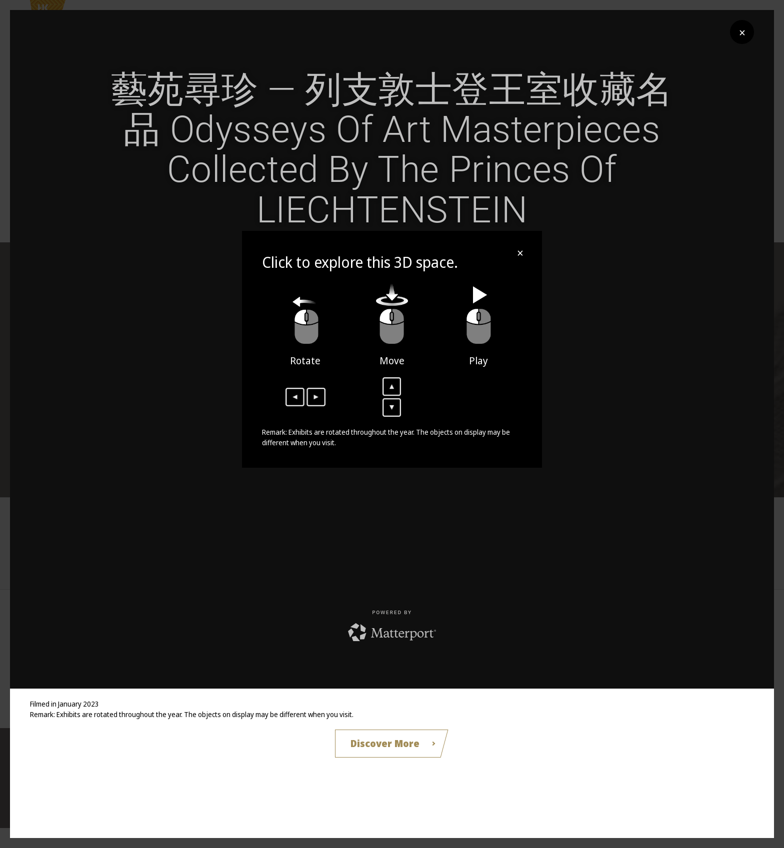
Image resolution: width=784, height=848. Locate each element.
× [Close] (742, 32)
